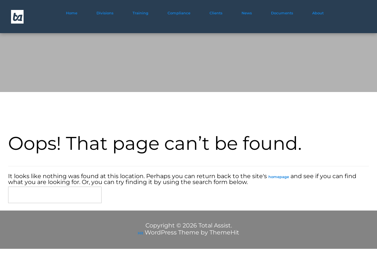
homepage (278, 176)
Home (71, 13)
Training (140, 13)
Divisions (104, 13)
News (247, 13)
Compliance (179, 13)
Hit (140, 233)
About (318, 13)
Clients (215, 13)
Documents (282, 13)
